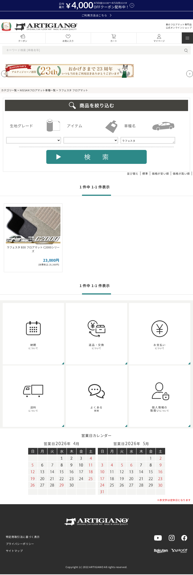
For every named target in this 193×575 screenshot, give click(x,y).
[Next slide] (189, 73)
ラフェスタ (147, 141)
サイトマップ (14, 551)
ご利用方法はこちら (96, 15)
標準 (145, 174)
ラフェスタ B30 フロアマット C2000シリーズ (33, 250)
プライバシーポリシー (20, 544)
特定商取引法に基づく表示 (23, 537)
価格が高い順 (181, 174)
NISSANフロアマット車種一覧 (37, 90)
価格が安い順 (160, 174)
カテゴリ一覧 (9, 90)
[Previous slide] (4, 73)
